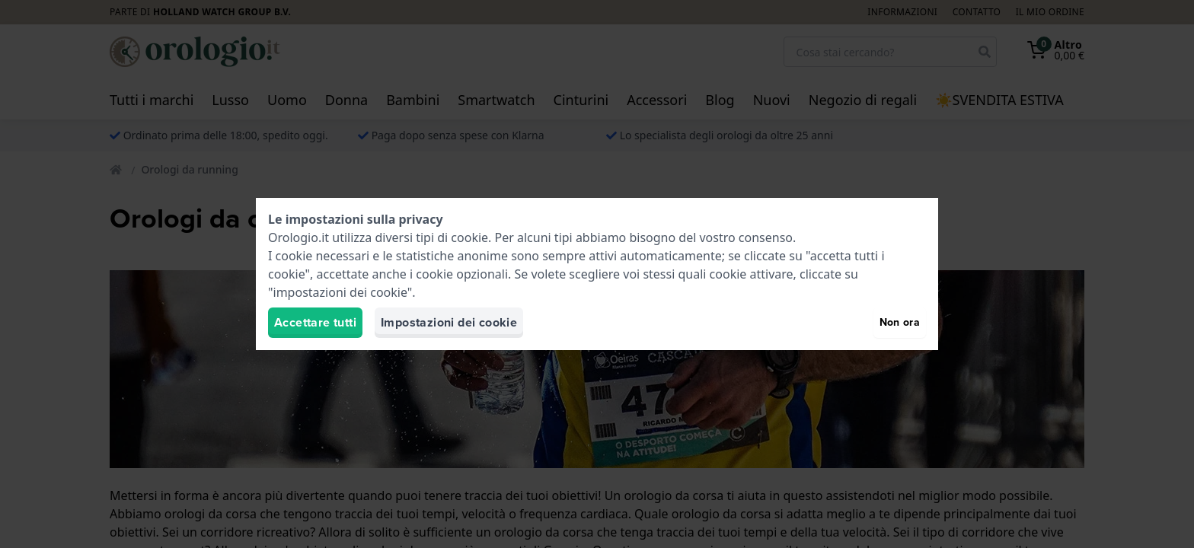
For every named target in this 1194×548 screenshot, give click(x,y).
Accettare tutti (315, 322)
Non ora (900, 322)
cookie (469, 237)
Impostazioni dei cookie (449, 322)
